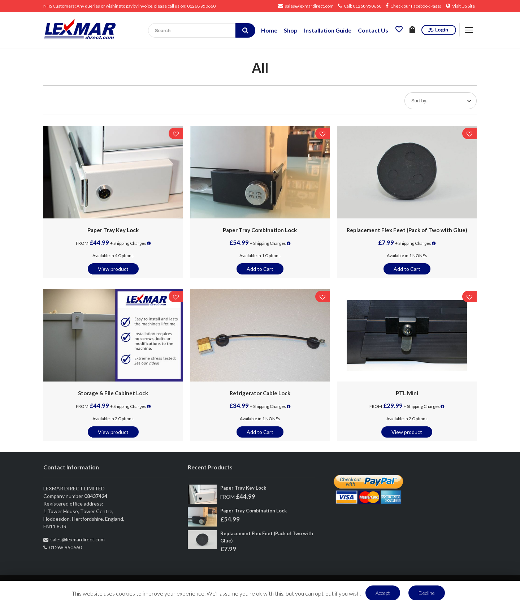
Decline (427, 593)
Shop (291, 30)
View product (113, 269)
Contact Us (373, 30)
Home (269, 30)
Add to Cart (260, 269)
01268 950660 (201, 6)
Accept (383, 593)
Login (438, 29)
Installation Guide (327, 30)
